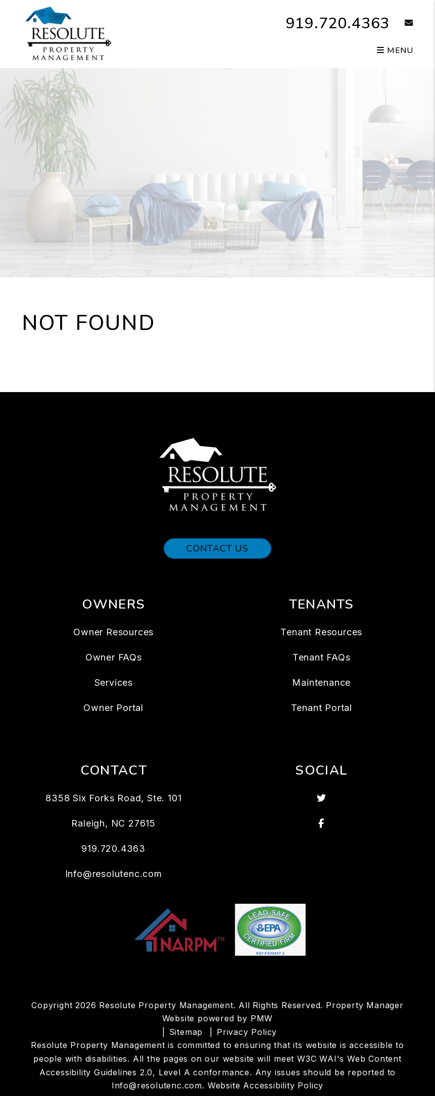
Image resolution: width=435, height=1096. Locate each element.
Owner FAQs (113, 657)
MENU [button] (395, 50)
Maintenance (321, 682)
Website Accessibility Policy (265, 1085)
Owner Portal (113, 707)
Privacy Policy (247, 1032)
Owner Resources (113, 632)
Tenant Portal (321, 707)
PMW (262, 1018)
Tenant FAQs (322, 657)
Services (113, 682)
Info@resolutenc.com (113, 873)
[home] (68, 33)
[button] (401, 23)
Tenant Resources (321, 632)
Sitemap (186, 1032)
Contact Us (217, 548)
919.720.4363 (338, 23)
